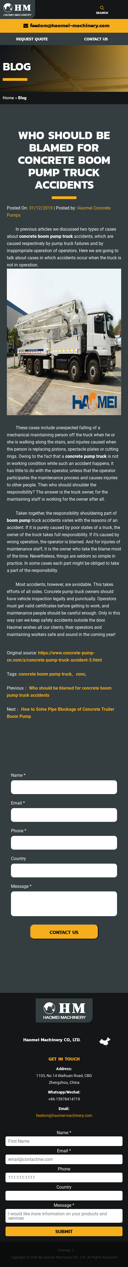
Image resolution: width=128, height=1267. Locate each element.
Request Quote (32, 39)
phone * (18, 831)
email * (18, 803)
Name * (18, 775)
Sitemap (64, 1250)
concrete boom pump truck (45, 674)
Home (8, 97)
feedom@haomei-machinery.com (66, 25)
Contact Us (96, 39)
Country (18, 858)
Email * (64, 1151)
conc (80, 674)
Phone (64, 1169)
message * (21, 886)
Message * (64, 1205)
